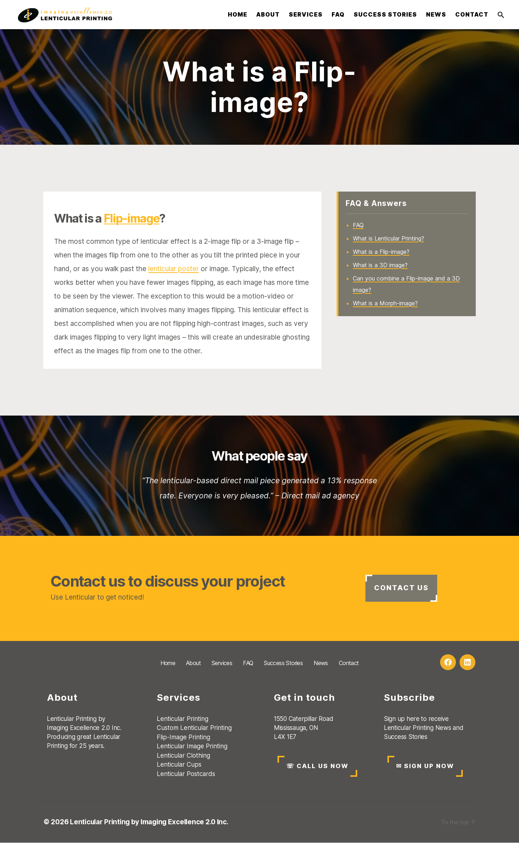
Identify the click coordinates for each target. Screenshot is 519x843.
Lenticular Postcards (186, 773)
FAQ (338, 14)
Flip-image (132, 218)
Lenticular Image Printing (192, 746)
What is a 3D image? (380, 265)
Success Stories (385, 14)
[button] (501, 14)
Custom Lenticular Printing (194, 728)
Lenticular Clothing (183, 755)
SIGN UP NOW (425, 766)
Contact (471, 14)
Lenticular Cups (179, 764)
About (268, 14)
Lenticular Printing (182, 718)
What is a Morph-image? (385, 303)
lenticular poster (173, 269)
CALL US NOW (317, 766)
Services (306, 14)
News (436, 14)
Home (237, 14)
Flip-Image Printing (183, 737)
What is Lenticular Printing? (388, 238)
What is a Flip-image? (381, 251)
